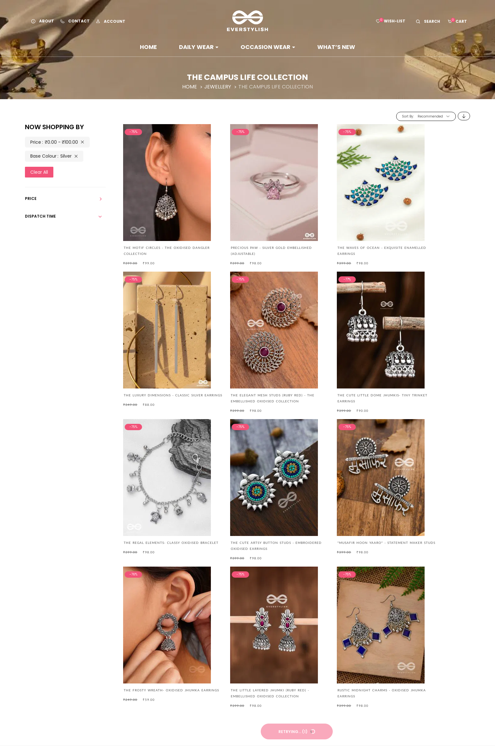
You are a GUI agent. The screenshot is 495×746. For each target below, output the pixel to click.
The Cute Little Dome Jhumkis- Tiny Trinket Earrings (247, 395)
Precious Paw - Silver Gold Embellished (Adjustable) (251, 249)
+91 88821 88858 (113, 635)
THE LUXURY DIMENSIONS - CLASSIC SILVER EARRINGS (423, 249)
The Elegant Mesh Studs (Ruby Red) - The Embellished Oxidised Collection (162, 395)
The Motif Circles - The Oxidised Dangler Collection (157, 249)
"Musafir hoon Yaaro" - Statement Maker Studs (159, 542)
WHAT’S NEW (336, 47)
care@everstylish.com (120, 621)
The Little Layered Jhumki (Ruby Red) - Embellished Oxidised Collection (336, 542)
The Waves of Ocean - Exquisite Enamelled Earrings (330, 249)
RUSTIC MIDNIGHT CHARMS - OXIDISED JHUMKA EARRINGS (420, 542)
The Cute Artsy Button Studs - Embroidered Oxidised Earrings (416, 395)
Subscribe (387, 670)
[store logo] (247, 21)
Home (148, 47)
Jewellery (218, 86)
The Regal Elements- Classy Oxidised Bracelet (335, 395)
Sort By (407, 116)
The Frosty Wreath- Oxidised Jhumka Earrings (249, 542)
